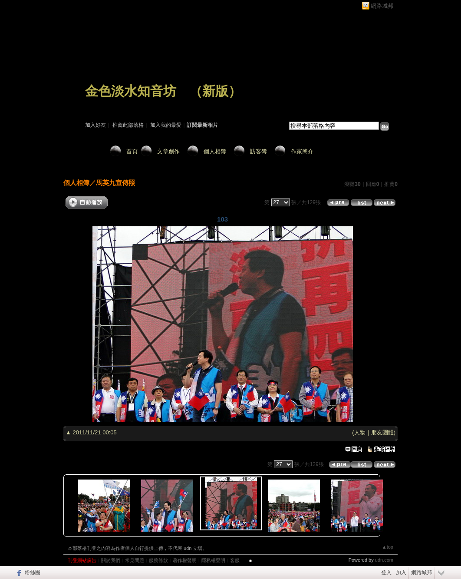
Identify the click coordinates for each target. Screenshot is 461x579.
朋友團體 (382, 432)
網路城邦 (382, 6)
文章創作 (168, 151)
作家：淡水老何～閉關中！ (116, 103)
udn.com (384, 559)
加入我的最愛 (165, 125)
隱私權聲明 (213, 560)
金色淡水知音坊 (130, 91)
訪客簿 (258, 151)
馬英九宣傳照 (115, 182)
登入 (386, 572)
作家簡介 (302, 151)
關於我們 (110, 560)
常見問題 (134, 560)
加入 (401, 572)
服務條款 (158, 560)
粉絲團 (32, 572)
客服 (235, 560)
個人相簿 (215, 151)
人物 (360, 432)
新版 (215, 91)
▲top (387, 546)
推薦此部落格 (128, 125)
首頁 (132, 151)
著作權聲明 (185, 560)
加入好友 (95, 125)
